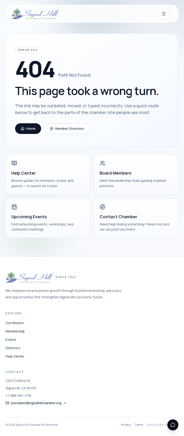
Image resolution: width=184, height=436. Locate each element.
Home (28, 128)
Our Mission (15, 323)
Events (11, 339)
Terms (139, 425)
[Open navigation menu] (164, 14)
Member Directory (67, 128)
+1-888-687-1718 (18, 395)
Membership (15, 331)
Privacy (126, 425)
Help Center (15, 356)
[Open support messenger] (172, 424)
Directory (13, 348)
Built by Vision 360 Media (162, 425)
